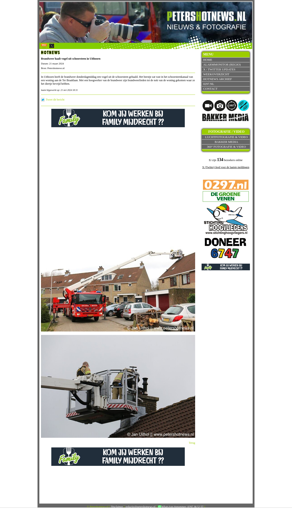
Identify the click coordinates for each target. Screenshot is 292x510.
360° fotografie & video (226, 146)
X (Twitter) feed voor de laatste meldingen (225, 167)
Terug (192, 442)
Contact (210, 88)
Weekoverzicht (216, 74)
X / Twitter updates (219, 69)
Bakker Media (226, 142)
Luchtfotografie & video (226, 137)
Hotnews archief (217, 79)
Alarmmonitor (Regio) (222, 64)
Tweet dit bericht (55, 99)
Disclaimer (117, 506)
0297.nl (208, 84)
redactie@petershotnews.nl (141, 506)
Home (207, 59)
